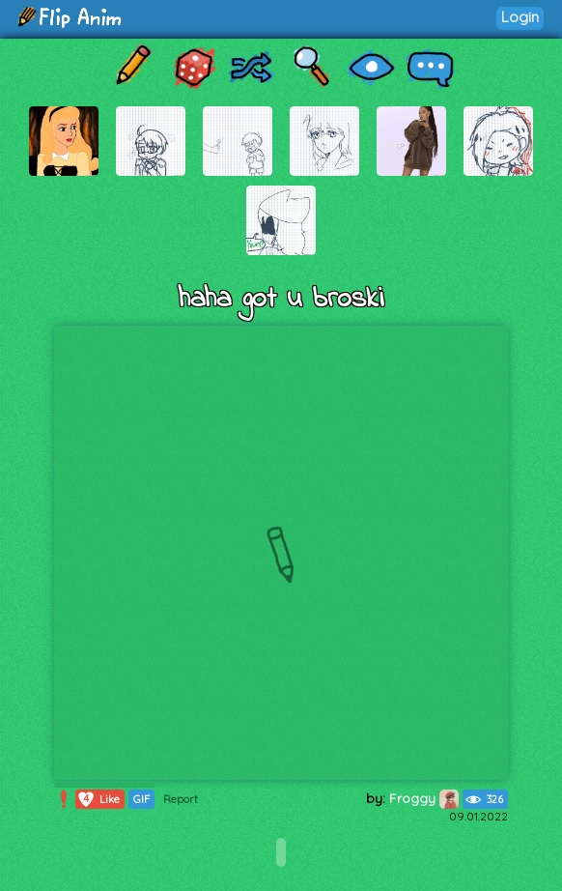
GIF (141, 799)
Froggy (424, 798)
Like (98, 799)
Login (520, 17)
